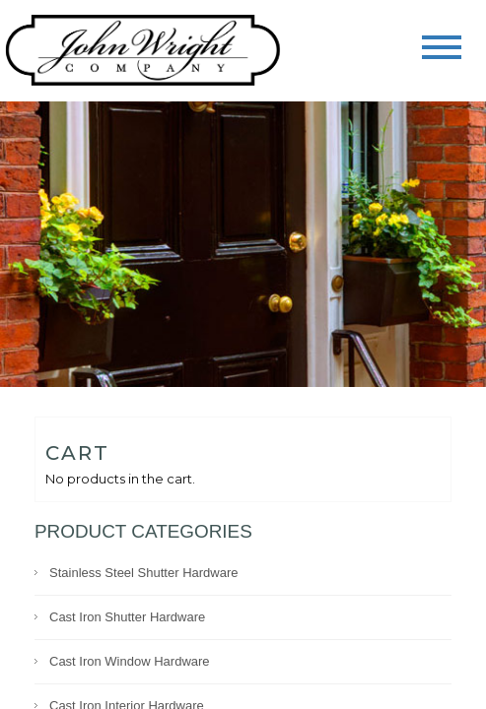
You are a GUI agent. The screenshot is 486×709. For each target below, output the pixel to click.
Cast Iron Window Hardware (129, 661)
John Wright (143, 52)
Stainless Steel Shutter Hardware (143, 572)
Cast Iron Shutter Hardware (127, 617)
